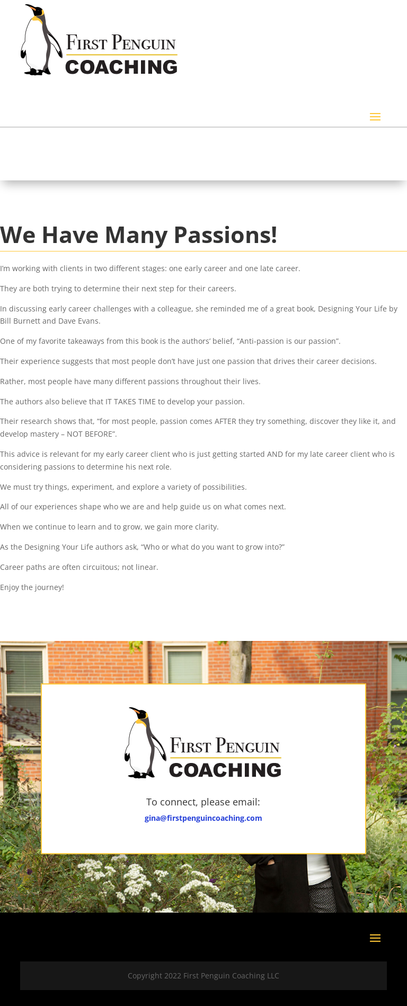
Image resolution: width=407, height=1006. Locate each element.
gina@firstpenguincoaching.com (203, 818)
